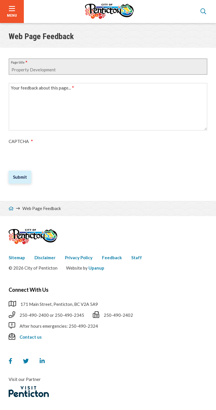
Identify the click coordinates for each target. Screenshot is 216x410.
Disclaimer (44, 257)
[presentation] (52, 155)
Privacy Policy (78, 257)
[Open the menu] (12, 11)
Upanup (96, 267)
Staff (136, 257)
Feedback (112, 257)
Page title (18, 62)
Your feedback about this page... (41, 87)
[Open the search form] (203, 11)
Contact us (31, 337)
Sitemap (17, 257)
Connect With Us (29, 290)
